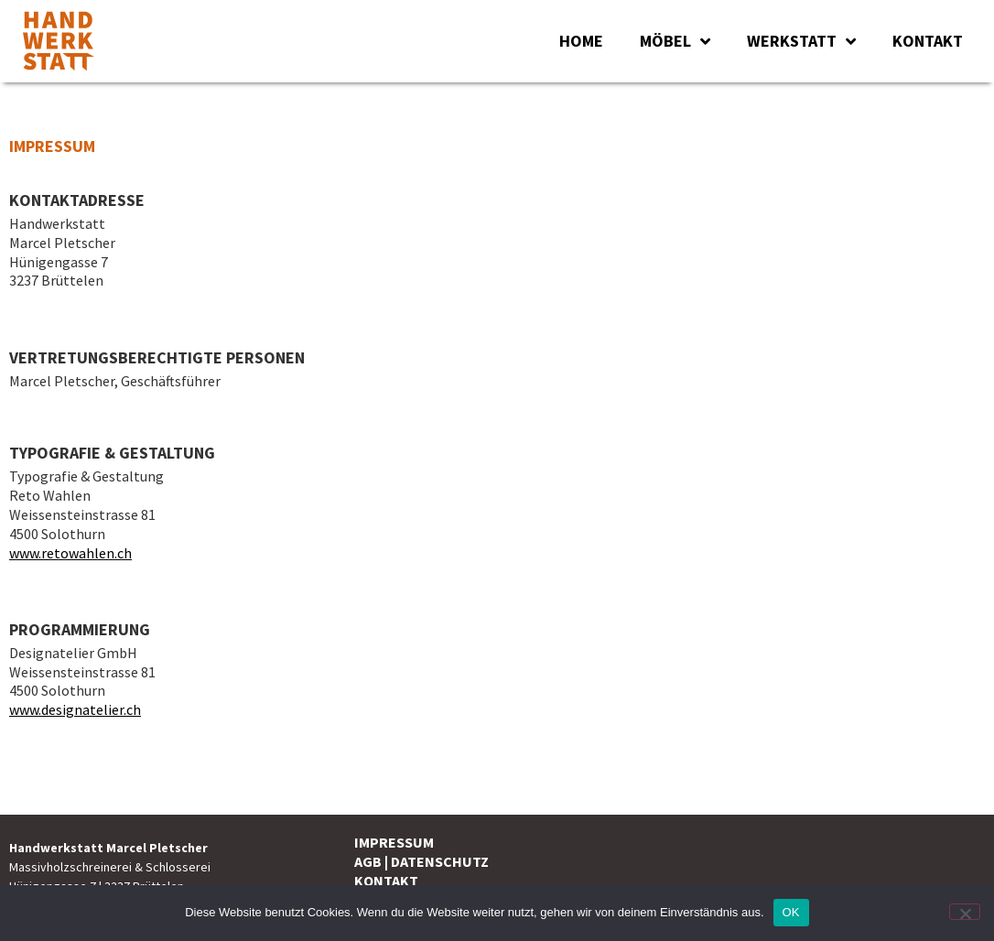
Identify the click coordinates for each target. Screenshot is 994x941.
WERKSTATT (801, 41)
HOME (581, 40)
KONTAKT (927, 40)
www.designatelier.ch (75, 709)
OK (791, 912)
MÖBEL (675, 41)
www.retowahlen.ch (70, 553)
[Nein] (964, 911)
